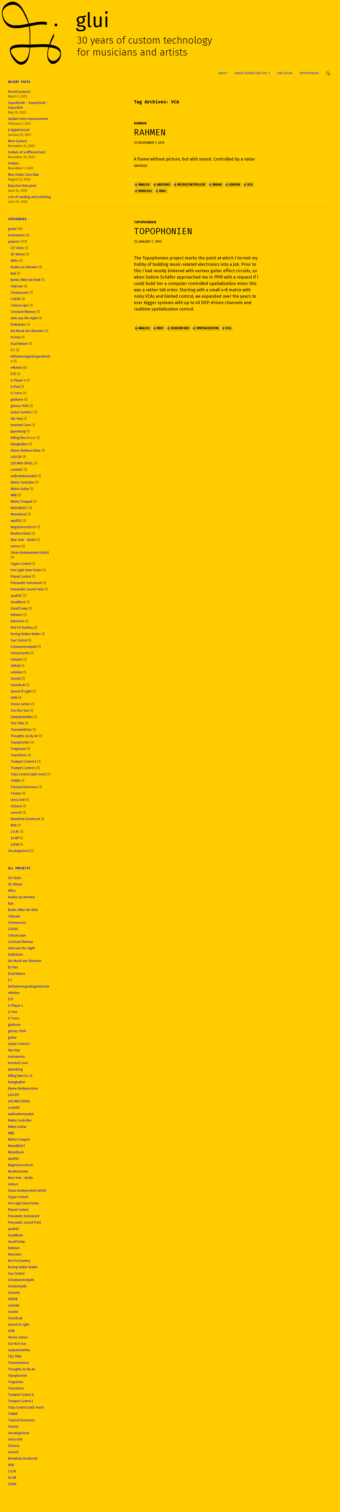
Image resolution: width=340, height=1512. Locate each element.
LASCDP (16, 457)
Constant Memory (23, 312)
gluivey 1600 (20, 406)
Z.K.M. (15, 832)
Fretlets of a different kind (26, 152)
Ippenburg (18, 431)
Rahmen (140, 123)
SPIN (14, 698)
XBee (162, 191)
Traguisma (18, 749)
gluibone (17, 399)
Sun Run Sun (20, 710)
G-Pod (15, 387)
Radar (217, 184)
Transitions (19, 755)
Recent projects (19, 92)
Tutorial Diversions (24, 787)
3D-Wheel (18, 254)
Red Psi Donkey (22, 627)
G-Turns (16, 393)
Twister (16, 793)
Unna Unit (18, 800)
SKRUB (15, 666)
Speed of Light (21, 691)
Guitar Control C (22, 412)
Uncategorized (18, 851)
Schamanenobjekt (24, 647)
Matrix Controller (22, 482)
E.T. (13, 350)
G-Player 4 (18, 380)
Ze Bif (15, 838)
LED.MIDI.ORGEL (22, 463)
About (223, 73)
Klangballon (19, 444)
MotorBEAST (19, 508)
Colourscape (20, 305)
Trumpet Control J (23, 768)
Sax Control (19, 640)
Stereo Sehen (20, 704)
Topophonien (145, 222)
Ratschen (17, 621)
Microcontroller (191, 184)
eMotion (16, 367)
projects (14, 241)
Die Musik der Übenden (27, 331)
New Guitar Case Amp (23, 175)
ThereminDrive (21, 730)
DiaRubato (18, 324)
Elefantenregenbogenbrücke (28, 986)
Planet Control (21, 576)
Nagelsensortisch (23, 527)
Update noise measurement (28, 119)
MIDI (160, 328)
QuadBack (18, 602)
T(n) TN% (17, 723)
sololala (16, 672)
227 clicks (17, 248)
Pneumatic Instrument (26, 583)
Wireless (145, 191)
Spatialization (207, 328)
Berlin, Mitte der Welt (25, 280)
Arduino (163, 184)
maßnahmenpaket (24, 476)
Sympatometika (22, 717)
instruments (16, 235)
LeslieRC (17, 470)
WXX (13, 825)
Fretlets (13, 163)
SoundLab (18, 685)
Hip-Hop (17, 419)
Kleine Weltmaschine (26, 450)
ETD (13, 374)
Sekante (17, 659)
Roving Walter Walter (26, 634)
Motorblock (19, 514)
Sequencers (180, 328)
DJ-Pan (15, 337)
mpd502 (16, 521)
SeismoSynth (20, 653)
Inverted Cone (21, 425)
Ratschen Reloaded (22, 186)
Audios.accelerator (24, 267)
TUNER (15, 781)
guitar (12, 229)
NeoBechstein (21, 533)
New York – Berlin (23, 540)
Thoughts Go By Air (24, 736)
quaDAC (16, 596)
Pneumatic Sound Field (27, 589)
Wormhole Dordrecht (25, 819)
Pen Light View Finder (26, 570)
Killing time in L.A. (23, 438)
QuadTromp (19, 608)
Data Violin (284, 73)
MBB (14, 495)
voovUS (16, 812)
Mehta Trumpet (21, 501)
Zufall (15, 844)
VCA (249, 184)
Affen (14, 261)
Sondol (16, 679)
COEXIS (16, 299)
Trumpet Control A (23, 761)
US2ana (16, 806)
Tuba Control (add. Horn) (28, 774)
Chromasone (20, 293)
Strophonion (308, 73)
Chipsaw (17, 286)
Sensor (234, 184)
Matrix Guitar (20, 489)
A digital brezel (18, 130)
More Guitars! (17, 141)
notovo (16, 546)
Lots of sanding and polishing (29, 197)
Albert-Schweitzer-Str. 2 (252, 73)
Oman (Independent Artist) (30, 553)
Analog (144, 184)
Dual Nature (19, 344)
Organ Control (21, 564)
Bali (13, 273)
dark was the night (24, 318)
